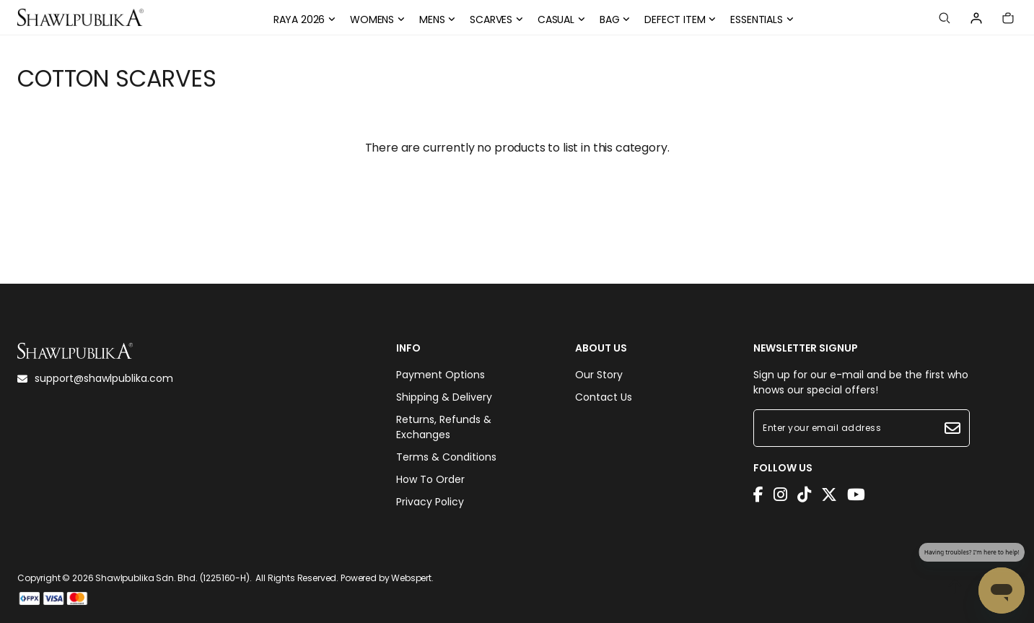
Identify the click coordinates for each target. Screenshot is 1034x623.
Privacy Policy (430, 502)
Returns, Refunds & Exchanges (443, 427)
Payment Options (440, 374)
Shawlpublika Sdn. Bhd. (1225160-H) (172, 578)
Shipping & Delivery (444, 397)
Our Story (599, 374)
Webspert (411, 578)
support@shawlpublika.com (95, 378)
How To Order (430, 479)
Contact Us (603, 397)
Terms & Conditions (446, 457)
